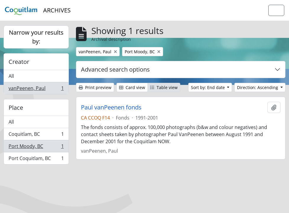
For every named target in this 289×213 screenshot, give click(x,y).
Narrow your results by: (36, 36)
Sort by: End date (208, 87)
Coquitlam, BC (36, 135)
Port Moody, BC (36, 147)
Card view (132, 87)
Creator (19, 62)
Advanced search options (115, 69)
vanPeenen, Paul (36, 89)
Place (16, 108)
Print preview (95, 87)
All (11, 76)
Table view (164, 87)
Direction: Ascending (258, 87)
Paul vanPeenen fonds (111, 107)
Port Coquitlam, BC (36, 159)
